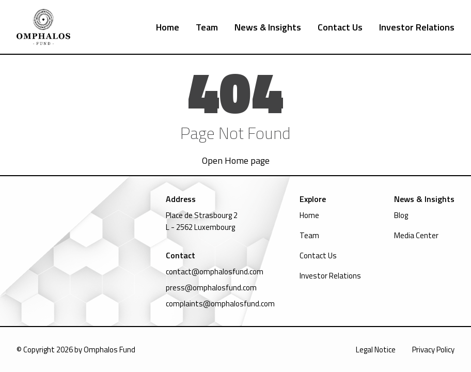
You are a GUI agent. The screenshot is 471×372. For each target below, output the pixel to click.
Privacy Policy (433, 349)
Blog (401, 215)
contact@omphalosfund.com (214, 271)
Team (207, 27)
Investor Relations (416, 27)
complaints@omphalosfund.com (220, 303)
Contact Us (340, 27)
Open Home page (236, 160)
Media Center (416, 235)
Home (167, 27)
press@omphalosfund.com (211, 287)
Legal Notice (376, 349)
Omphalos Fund (109, 349)
